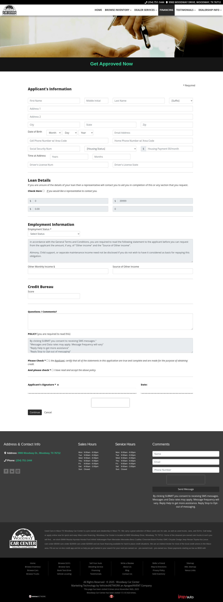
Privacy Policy (159, 570)
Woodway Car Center (128, 582)
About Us (127, 566)
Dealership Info (210, 10)
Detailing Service (96, 566)
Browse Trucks (32, 573)
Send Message (186, 489)
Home (98, 10)
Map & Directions (158, 566)
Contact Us (127, 573)
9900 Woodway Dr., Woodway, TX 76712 (39, 453)
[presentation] (110, 402)
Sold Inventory (158, 573)
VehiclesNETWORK (110, 585)
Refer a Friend (159, 563)
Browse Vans (64, 566)
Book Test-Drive (64, 570)
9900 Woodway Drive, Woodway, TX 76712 (193, 2)
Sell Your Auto (96, 563)
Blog (127, 570)
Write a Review (127, 563)
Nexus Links (190, 570)
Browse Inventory (118, 10)
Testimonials (186, 10)
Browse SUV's (64, 563)
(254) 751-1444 (154, 2)
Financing (166, 10)
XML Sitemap (190, 566)
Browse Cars (32, 570)
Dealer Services (145, 10)
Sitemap (190, 563)
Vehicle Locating (64, 573)
